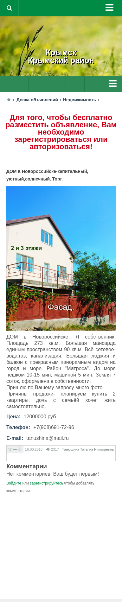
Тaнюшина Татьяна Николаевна (88, 449)
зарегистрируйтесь (46, 483)
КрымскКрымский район (61, 56)
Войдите (13, 483)
